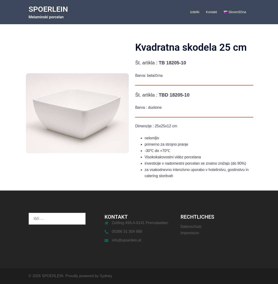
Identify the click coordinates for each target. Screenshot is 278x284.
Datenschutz (190, 227)
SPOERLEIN (48, 9)
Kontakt (211, 12)
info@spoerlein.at (126, 240)
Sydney (106, 276)
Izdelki (195, 12)
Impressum (189, 233)
